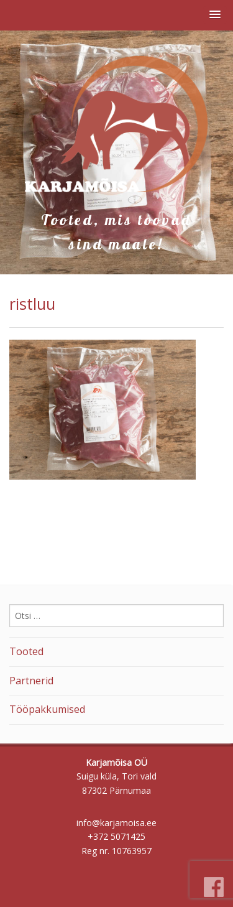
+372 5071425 (116, 836)
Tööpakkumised (47, 709)
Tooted (26, 651)
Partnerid (31, 680)
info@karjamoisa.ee (116, 823)
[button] (215, 15)
